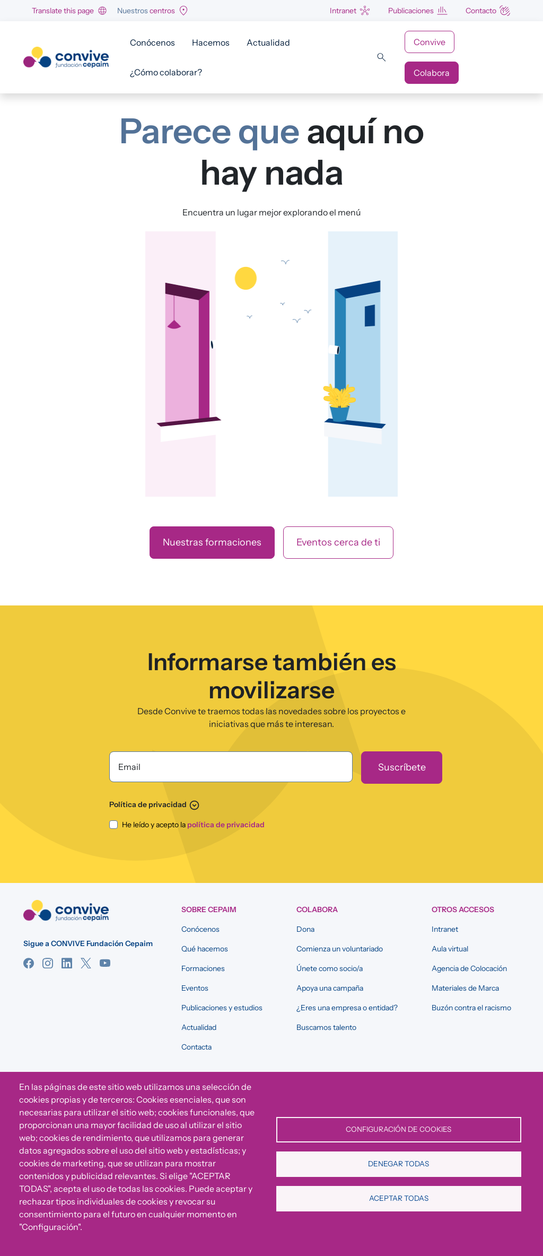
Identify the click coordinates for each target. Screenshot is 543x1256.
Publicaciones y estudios (221, 1007)
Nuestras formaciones (212, 542)
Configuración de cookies (398, 1129)
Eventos (194, 988)
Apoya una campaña (329, 988)
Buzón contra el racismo (471, 1007)
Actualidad (268, 42)
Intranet (343, 10)
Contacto (481, 10)
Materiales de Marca (465, 988)
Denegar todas (398, 1163)
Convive (429, 42)
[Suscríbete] (401, 767)
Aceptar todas (398, 1198)
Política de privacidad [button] (154, 804)
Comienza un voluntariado (339, 949)
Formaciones (203, 968)
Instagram (47, 963)
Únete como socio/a (329, 968)
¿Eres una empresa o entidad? (347, 1007)
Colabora (432, 72)
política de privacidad (226, 824)
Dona (305, 929)
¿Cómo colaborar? (166, 72)
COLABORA (317, 909)
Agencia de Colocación (469, 968)
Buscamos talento (326, 1027)
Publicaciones (411, 10)
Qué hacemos (204, 949)
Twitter (86, 963)
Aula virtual (450, 949)
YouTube (105, 963)
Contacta (196, 1047)
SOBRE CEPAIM (209, 909)
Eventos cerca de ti (338, 542)
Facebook (28, 963)
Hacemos (211, 42)
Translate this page (63, 10)
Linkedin (67, 963)
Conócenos (152, 42)
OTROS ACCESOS (463, 909)
